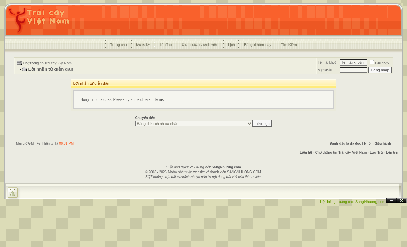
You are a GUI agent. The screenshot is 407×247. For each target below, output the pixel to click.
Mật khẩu (325, 70)
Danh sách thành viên (200, 44)
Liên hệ (306, 152)
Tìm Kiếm (289, 45)
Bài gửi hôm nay (257, 45)
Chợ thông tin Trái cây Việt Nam (47, 63)
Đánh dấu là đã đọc (345, 143)
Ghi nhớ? (379, 63)
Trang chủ (118, 45)
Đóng (402, 200)
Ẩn (391, 200)
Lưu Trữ (376, 152)
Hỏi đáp (165, 45)
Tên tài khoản (328, 62)
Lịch (231, 45)
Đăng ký (143, 44)
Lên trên (392, 152)
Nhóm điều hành (377, 143)
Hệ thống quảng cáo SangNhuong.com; (353, 202)
